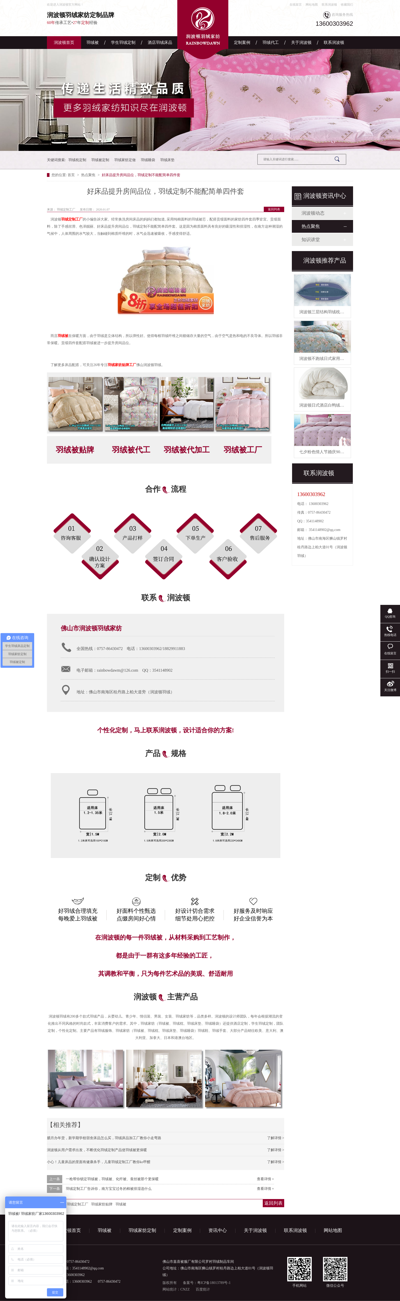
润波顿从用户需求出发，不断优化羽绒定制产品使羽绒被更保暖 (97, 1150)
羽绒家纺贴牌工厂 (122, 365)
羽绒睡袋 (148, 160)
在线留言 (296, 4)
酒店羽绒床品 (160, 42)
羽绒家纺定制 (142, 1230)
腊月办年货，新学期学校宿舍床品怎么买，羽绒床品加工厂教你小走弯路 (104, 1138)
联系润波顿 (329, 4)
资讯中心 (217, 1230)
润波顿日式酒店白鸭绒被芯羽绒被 (329, 405)
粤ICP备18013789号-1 (214, 1283)
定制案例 (242, 42)
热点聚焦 (88, 175)
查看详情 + (265, 1179)
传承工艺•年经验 (95, 18)
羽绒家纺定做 (125, 160)
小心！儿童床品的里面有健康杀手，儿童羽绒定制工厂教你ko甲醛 (99, 1162)
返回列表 (274, 209)
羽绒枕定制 (77, 160)
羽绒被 (92, 42)
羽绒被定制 (100, 160)
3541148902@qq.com (325, 530)
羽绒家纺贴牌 (101, 1204)
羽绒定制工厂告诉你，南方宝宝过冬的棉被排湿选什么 (109, 1189)
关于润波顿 (301, 42)
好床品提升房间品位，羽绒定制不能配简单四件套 (141, 175)
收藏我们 (347, 4)
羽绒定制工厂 (72, 219)
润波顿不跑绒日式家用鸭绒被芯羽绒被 (334, 358)
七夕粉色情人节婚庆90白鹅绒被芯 (329, 452)
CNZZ (185, 1289)
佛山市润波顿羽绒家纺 (91, 628)
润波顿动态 (313, 213)
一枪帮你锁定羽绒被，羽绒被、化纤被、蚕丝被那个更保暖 (112, 1179)
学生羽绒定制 (123, 42)
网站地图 (312, 4)
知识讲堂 (311, 239)
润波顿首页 (64, 42)
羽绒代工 (270, 42)
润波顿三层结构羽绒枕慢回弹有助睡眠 (334, 312)
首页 (72, 175)
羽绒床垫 (167, 160)
